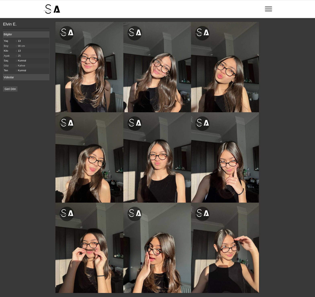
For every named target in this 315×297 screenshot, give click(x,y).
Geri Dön (10, 89)
